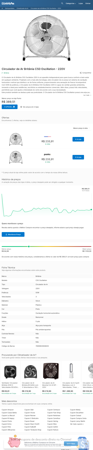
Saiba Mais (71, 444)
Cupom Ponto (7, 421)
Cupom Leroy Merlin (77, 421)
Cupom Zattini (52, 427)
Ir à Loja (78, 139)
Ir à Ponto (9, 107)
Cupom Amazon (8, 410)
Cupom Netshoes (53, 415)
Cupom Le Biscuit (8, 415)
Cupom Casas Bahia (9, 413)
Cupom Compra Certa (78, 418)
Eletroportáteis (9, 8)
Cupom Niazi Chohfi (31, 424)
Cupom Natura (52, 430)
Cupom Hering (52, 421)
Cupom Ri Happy (8, 418)
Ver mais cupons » (77, 424)
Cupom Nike (52, 424)
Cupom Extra (6, 424)
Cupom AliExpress (8, 430)
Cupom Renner (30, 415)
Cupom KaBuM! (30, 427)
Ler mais (87, 95)
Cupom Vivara (29, 413)
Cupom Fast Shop (54, 413)
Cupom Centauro (53, 410)
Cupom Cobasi (75, 415)
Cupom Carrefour (53, 418)
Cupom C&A (28, 410)
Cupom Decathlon (76, 413)
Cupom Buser (29, 421)
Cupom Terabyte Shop (32, 430)
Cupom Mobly (75, 410)
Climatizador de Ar (22, 8)
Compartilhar (85, 73)
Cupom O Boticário (31, 418)
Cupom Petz (6, 427)
